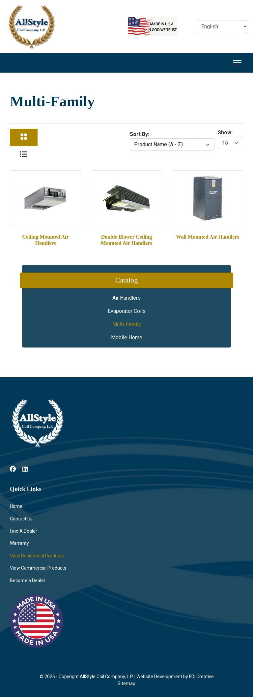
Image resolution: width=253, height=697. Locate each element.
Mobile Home (126, 337)
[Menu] (237, 63)
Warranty (19, 543)
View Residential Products (37, 555)
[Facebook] (13, 469)
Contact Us (21, 518)
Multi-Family (126, 324)
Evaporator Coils (127, 311)
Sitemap (126, 683)
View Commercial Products (38, 568)
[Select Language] (222, 26)
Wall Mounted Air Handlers (207, 237)
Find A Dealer (23, 531)
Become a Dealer (27, 580)
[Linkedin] (25, 469)
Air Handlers (126, 298)
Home (16, 506)
